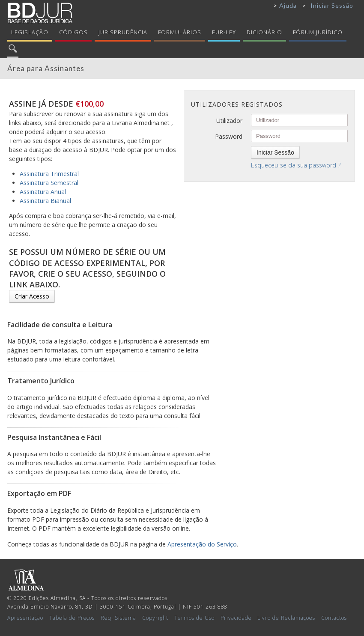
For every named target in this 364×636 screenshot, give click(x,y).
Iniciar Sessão (331, 5)
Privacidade (236, 617)
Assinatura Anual (43, 192)
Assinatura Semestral (49, 183)
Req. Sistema (118, 617)
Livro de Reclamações (286, 617)
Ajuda (288, 5)
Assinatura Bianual (45, 201)
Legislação (29, 32)
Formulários (179, 32)
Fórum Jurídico (318, 32)
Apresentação (25, 617)
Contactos (334, 617)
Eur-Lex (224, 32)
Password (228, 136)
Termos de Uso (194, 617)
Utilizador (229, 120)
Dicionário (264, 32)
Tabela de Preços (72, 617)
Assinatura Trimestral (49, 174)
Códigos (73, 32)
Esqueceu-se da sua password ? (295, 165)
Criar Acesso (32, 296)
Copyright (155, 617)
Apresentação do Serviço (202, 544)
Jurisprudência (122, 32)
